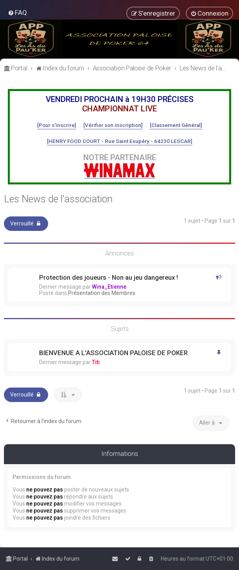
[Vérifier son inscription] (113, 125)
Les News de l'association (58, 199)
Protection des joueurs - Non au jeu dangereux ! (108, 277)
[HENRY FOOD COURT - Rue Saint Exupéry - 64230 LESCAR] (119, 141)
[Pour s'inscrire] (56, 125)
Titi (96, 362)
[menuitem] (17, 12)
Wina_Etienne (109, 287)
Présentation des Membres (101, 293)
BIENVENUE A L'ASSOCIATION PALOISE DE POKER (113, 353)
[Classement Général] (176, 125)
